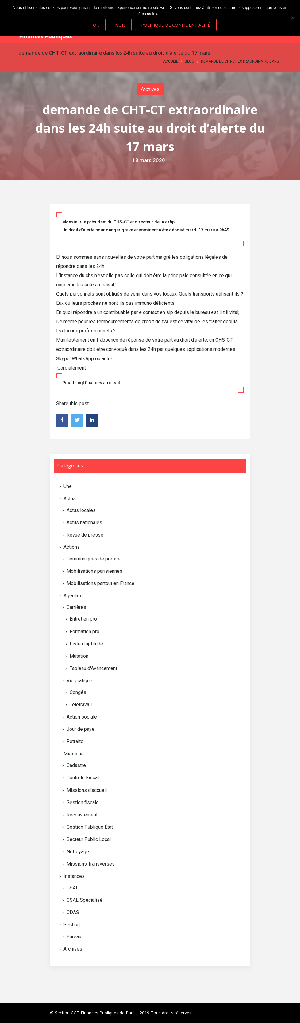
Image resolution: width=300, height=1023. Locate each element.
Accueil (170, 61)
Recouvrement (82, 815)
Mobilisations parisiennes (94, 571)
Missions (73, 754)
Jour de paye (80, 729)
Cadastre (76, 765)
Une (67, 486)
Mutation (79, 656)
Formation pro (84, 631)
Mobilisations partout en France (100, 583)
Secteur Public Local (89, 839)
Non (120, 25)
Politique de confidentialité (175, 25)
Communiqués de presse (94, 559)
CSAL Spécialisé (84, 900)
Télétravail (81, 704)
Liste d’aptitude (86, 644)
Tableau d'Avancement (93, 668)
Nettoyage (78, 851)
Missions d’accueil (87, 790)
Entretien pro (83, 619)
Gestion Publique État (90, 827)
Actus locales (81, 510)
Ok (96, 25)
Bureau (74, 937)
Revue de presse (85, 535)
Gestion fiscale (83, 802)
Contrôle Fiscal (83, 778)
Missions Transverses (91, 864)
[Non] (292, 18)
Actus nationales (84, 522)
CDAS (73, 912)
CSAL (73, 888)
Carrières (76, 607)
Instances (74, 876)
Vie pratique (79, 681)
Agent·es (73, 596)
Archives (150, 89)
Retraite (75, 741)
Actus (69, 499)
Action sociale (82, 717)
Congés (78, 692)
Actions (71, 547)
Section (71, 925)
